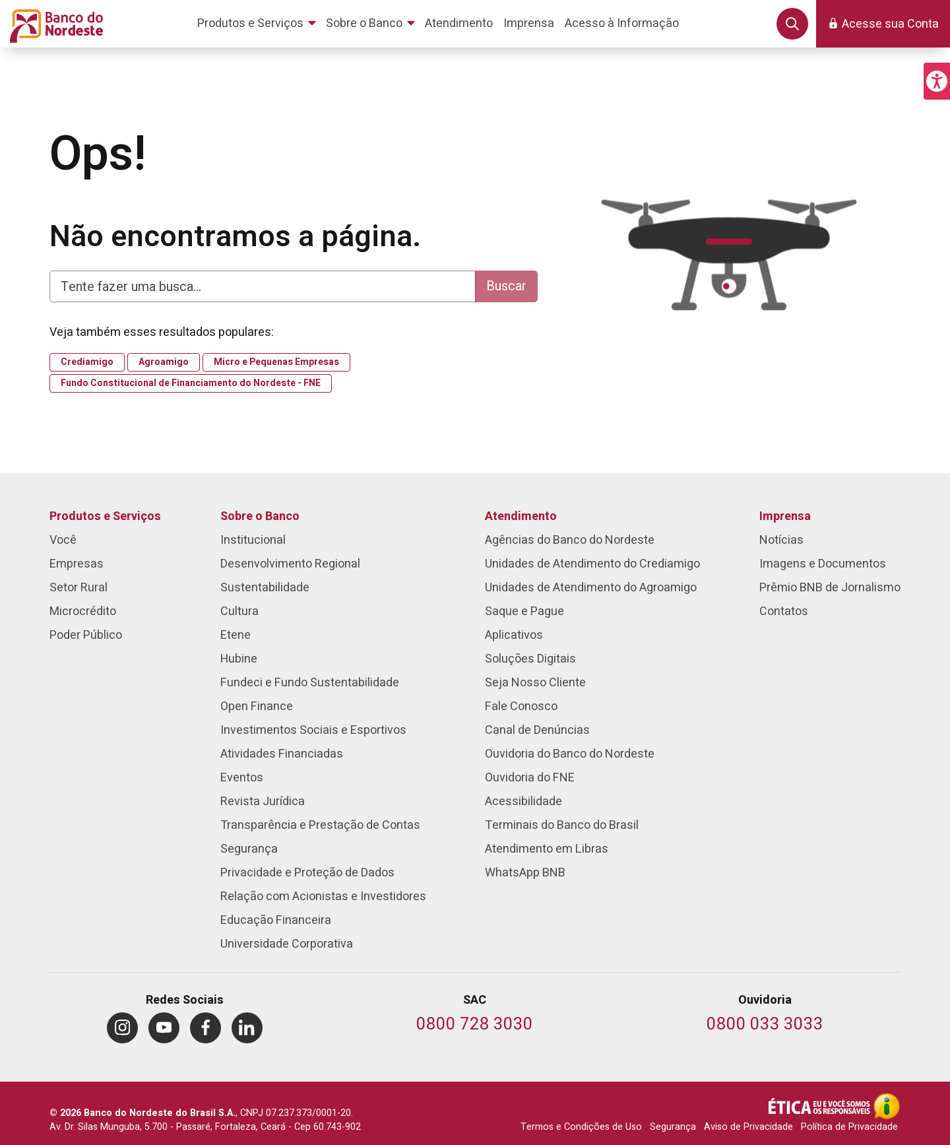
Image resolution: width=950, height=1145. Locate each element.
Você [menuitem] (63, 540)
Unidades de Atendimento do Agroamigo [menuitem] (591, 588)
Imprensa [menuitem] (785, 516)
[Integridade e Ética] (821, 1106)
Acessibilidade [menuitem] (523, 801)
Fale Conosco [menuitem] (521, 706)
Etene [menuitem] (235, 635)
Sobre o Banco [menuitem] (260, 516)
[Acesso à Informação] (887, 1106)
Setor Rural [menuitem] (78, 588)
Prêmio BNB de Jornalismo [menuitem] (830, 588)
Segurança (673, 1127)
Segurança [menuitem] (249, 849)
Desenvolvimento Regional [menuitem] (290, 564)
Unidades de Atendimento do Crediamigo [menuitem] (592, 564)
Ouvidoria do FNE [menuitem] (530, 778)
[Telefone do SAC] (474, 1025)
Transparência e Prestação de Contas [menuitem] (320, 825)
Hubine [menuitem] (238, 659)
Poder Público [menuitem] (85, 635)
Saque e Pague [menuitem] (524, 611)
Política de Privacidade (849, 1127)
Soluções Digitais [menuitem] (530, 659)
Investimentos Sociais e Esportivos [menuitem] (313, 730)
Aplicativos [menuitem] (514, 635)
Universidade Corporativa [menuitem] (286, 944)
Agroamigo (164, 362)
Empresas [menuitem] (76, 564)
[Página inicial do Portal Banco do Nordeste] (54, 24)
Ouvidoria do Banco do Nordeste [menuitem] (569, 754)
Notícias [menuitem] (781, 540)
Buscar (506, 286)
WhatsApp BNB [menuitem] (525, 873)
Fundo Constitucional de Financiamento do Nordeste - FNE (191, 383)
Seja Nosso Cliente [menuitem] (535, 683)
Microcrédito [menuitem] (82, 611)
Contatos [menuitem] (783, 611)
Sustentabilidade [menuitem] (264, 588)
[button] (937, 81)
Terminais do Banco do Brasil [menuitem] (562, 825)
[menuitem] (259, 24)
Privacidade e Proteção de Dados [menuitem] (307, 873)
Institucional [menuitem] (253, 540)
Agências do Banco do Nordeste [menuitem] (569, 540)
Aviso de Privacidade (748, 1127)
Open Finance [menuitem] (256, 706)
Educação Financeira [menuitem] (275, 920)
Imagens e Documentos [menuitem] (822, 564)
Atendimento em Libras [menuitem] (546, 849)
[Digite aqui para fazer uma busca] (262, 286)
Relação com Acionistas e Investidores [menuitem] (323, 896)
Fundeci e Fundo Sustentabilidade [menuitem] (309, 683)
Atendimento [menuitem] (521, 516)
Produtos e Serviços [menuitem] (105, 516)
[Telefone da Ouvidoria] (765, 1025)
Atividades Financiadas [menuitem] (281, 754)
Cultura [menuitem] (239, 611)
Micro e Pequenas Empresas (276, 362)
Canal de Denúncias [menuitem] (537, 730)
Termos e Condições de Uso (581, 1127)
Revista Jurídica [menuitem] (262, 801)
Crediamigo (87, 362)
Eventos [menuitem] (241, 778)
